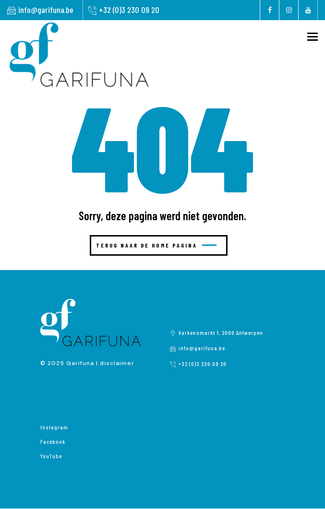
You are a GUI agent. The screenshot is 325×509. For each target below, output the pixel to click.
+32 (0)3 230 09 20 (129, 9)
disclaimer (117, 363)
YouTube (51, 455)
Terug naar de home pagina (156, 245)
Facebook (52, 441)
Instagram (54, 427)
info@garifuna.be (45, 9)
